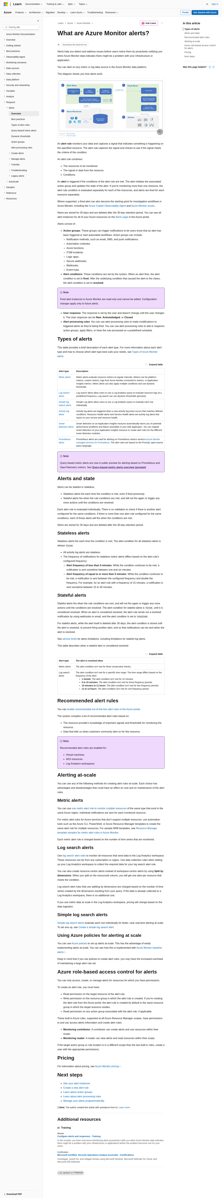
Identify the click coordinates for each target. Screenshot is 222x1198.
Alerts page (122, 217)
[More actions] (162, 23)
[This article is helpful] (210, 67)
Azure (70, 23)
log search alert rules (74, 855)
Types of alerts (192, 29)
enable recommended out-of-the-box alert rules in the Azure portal (103, 709)
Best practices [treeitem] (18, 119)
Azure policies (79, 943)
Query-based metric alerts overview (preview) (119, 467)
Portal (185, 12)
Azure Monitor (83, 23)
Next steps (189, 56)
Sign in (215, 4)
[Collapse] (38, 21)
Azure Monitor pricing (107, 1066)
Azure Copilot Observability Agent (107, 205)
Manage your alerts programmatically (83, 1100)
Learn (61, 23)
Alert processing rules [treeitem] (21, 147)
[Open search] (207, 4)
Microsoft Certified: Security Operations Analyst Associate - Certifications (95, 1155)
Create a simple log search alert (96, 927)
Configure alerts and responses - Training (79, 1136)
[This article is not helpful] (213, 67)
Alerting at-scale (192, 41)
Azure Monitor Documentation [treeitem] (20, 34)
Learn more (124, 1107)
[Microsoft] (6, 4)
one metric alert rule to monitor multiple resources (99, 808)
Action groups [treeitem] (18, 142)
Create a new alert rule (76, 1087)
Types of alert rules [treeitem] (20, 125)
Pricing (187, 52)
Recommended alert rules (196, 37)
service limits (70, 639)
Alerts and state (192, 33)
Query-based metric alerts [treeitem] (23, 130)
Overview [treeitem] (16, 113)
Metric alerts (65, 377)
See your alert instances (76, 1083)
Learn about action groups (77, 1092)
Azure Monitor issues (142, 205)
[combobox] (21, 27)
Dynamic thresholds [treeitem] (20, 136)
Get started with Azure (204, 12)
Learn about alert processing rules (82, 1096)
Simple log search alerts (70, 923)
